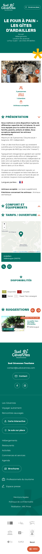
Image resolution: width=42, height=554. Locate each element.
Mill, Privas (26, 507)
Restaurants (8, 445)
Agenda (6, 460)
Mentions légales (21, 497)
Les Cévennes (9, 403)
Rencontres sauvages (12, 413)
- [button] (4, 227)
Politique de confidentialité (21, 502)
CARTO (38, 251)
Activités (6, 450)
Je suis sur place (32, 7)
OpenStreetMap (23, 251)
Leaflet (15, 251)
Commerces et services (13, 455)
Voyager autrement (11, 408)
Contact (21, 376)
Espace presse (11, 486)
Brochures (11, 468)
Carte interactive (14, 421)
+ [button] (4, 224)
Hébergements (9, 440)
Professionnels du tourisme (18, 479)
